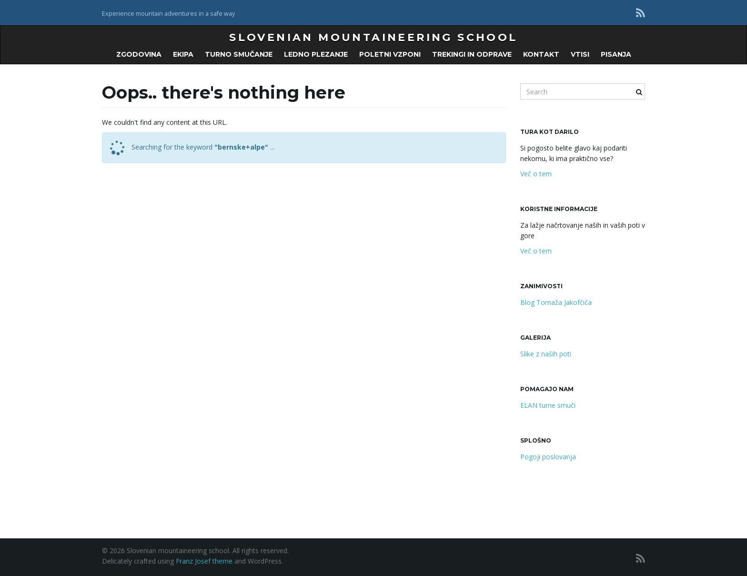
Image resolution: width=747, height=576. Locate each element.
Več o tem (536, 173)
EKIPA (183, 54)
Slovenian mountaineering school (373, 37)
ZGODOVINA (139, 54)
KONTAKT (541, 54)
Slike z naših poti (545, 353)
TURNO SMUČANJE (239, 54)
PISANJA (616, 54)
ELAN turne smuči (547, 405)
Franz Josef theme (204, 561)
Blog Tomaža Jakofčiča (556, 302)
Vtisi (580, 54)
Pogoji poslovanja (548, 456)
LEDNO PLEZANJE (316, 54)
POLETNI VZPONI (390, 54)
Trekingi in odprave (472, 54)
